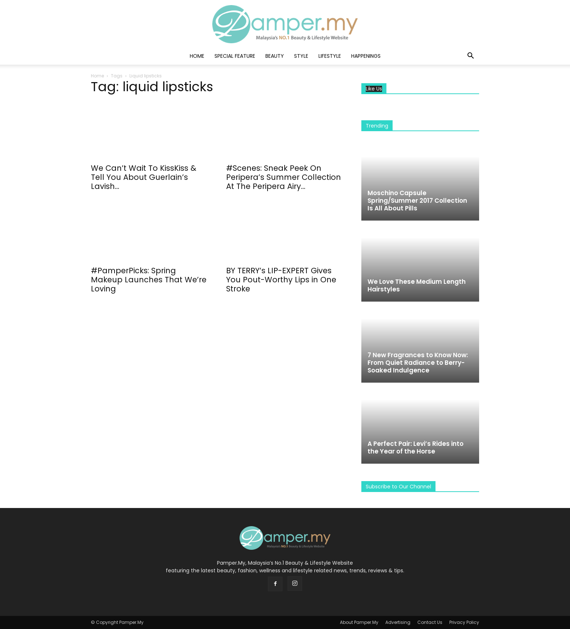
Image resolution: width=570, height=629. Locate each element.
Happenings (366, 56)
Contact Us (429, 622)
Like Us (374, 89)
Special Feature (234, 56)
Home (197, 56)
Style (301, 56)
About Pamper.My (359, 622)
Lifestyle (329, 56)
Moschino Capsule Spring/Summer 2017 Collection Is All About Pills (417, 201)
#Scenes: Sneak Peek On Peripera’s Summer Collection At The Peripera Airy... (283, 177)
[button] (470, 56)
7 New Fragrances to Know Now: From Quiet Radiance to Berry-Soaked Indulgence (418, 363)
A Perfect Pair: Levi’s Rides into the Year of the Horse (415, 447)
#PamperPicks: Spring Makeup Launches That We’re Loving (148, 279)
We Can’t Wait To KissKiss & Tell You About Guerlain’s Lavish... (143, 177)
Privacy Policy (464, 622)
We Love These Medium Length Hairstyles (417, 285)
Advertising (397, 622)
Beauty (274, 56)
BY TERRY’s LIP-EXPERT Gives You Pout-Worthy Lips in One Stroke (281, 279)
